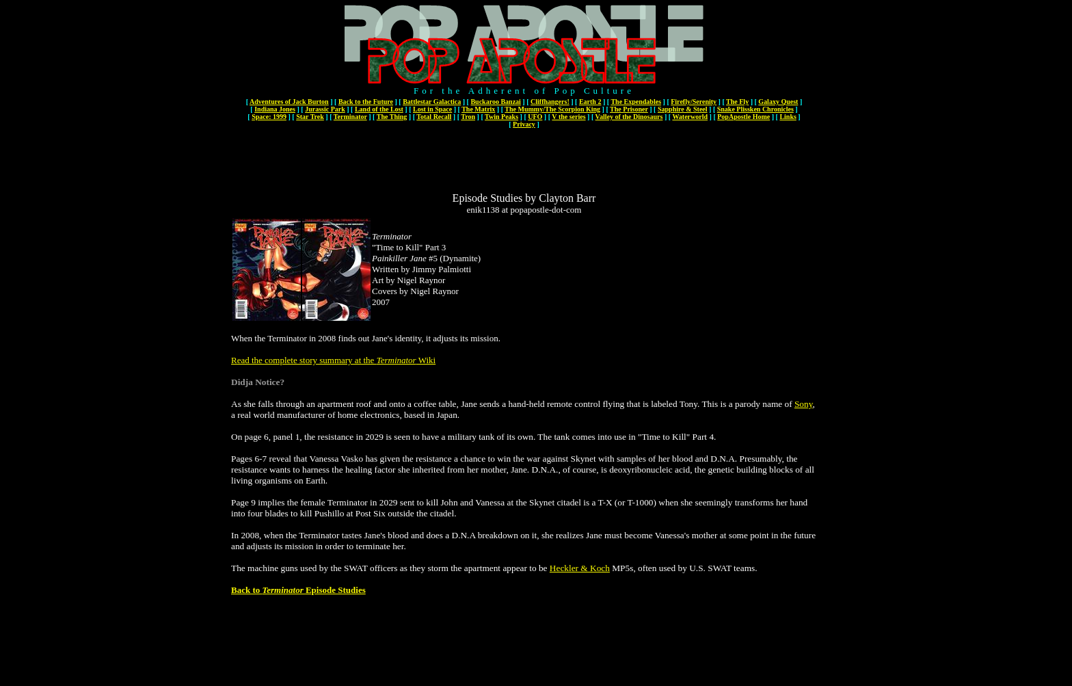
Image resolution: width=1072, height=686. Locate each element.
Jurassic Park (325, 109)
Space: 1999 (269, 116)
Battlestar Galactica (432, 101)
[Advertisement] (524, 161)
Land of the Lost (379, 109)
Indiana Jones (274, 109)
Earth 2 (590, 101)
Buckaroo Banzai (495, 101)
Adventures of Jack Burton (289, 101)
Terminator (350, 116)
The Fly (737, 101)
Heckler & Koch (580, 568)
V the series (568, 116)
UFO (535, 116)
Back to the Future (365, 101)
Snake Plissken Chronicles (755, 109)
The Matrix (478, 109)
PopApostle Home (743, 116)
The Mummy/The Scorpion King (552, 109)
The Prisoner (629, 109)
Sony (803, 404)
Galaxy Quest (778, 101)
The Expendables (636, 101)
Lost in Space (432, 109)
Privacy (524, 124)
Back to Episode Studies (298, 590)
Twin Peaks (501, 116)
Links (787, 116)
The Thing (392, 116)
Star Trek (310, 116)
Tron (468, 116)
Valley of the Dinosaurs (629, 116)
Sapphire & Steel (683, 109)
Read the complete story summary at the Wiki (333, 360)
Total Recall (433, 116)
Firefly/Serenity (693, 101)
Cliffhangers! (550, 101)
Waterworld (690, 116)
